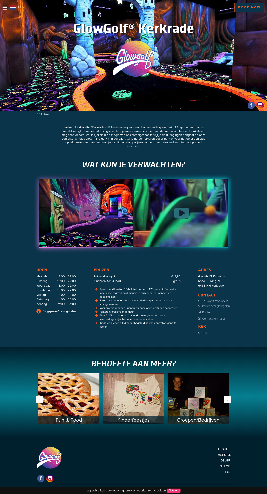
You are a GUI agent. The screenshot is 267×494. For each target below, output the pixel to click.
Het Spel (224, 455)
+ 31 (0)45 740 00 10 (213, 301)
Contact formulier (211, 318)
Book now (249, 7)
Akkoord (173, 490)
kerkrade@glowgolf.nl (214, 306)
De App (226, 460)
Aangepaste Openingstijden (56, 311)
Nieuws (225, 466)
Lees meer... (133, 146)
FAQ (228, 472)
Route (204, 312)
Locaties (223, 449)
